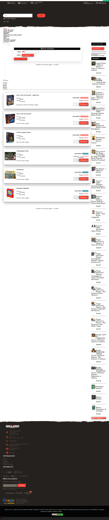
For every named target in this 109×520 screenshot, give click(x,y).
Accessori (6, 38)
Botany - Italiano (99, 398)
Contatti (5, 458)
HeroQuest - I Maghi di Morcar (101, 170)
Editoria (5, 33)
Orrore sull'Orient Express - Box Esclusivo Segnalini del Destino (98, 307)
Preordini (96, 58)
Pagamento (6, 463)
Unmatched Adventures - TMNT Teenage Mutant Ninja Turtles (98, 111)
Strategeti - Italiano (100, 387)
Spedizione (5, 461)
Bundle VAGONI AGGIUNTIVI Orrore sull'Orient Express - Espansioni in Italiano (98, 373)
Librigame (6, 32)
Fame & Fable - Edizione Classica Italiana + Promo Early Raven (98, 184)
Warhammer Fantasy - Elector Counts (98, 140)
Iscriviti (21, 485)
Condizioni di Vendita (8, 464)
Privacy (65, 511)
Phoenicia (20, 169)
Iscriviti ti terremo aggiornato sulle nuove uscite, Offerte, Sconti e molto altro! (14, 489)
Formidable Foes (22, 151)
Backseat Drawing (22, 188)
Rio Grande (22, 101)
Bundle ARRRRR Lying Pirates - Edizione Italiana (98, 81)
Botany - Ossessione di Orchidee (101, 409)
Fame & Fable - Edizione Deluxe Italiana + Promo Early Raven (98, 200)
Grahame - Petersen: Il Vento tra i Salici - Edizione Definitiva (97, 96)
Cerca (19, 52)
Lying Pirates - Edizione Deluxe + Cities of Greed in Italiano (98, 67)
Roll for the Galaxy (23, 114)
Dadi (4, 37)
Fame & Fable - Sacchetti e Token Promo (97, 228)
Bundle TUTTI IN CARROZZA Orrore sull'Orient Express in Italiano (98, 338)
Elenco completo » (97, 418)
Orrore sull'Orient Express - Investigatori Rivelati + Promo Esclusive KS (97, 258)
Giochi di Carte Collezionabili (12, 35)
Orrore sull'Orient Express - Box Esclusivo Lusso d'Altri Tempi (98, 323)
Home (5, 28)
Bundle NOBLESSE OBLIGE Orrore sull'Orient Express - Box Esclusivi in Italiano (98, 355)
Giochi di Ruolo (8, 31)
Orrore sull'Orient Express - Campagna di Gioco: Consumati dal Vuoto (97, 275)
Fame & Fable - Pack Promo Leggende (98, 214)
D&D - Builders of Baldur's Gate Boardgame (98, 126)
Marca (19, 55)
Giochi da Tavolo (8, 30)
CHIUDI (55, 516)
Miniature (6, 36)
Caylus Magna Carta (23, 132)
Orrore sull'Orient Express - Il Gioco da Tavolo (97, 242)
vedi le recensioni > (20, 503)
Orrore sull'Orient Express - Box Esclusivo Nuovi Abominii (98, 291)
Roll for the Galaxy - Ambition (27, 95)
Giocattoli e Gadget (9, 40)
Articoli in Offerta (9, 41)
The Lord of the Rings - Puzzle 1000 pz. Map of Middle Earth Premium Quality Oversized (98, 156)
